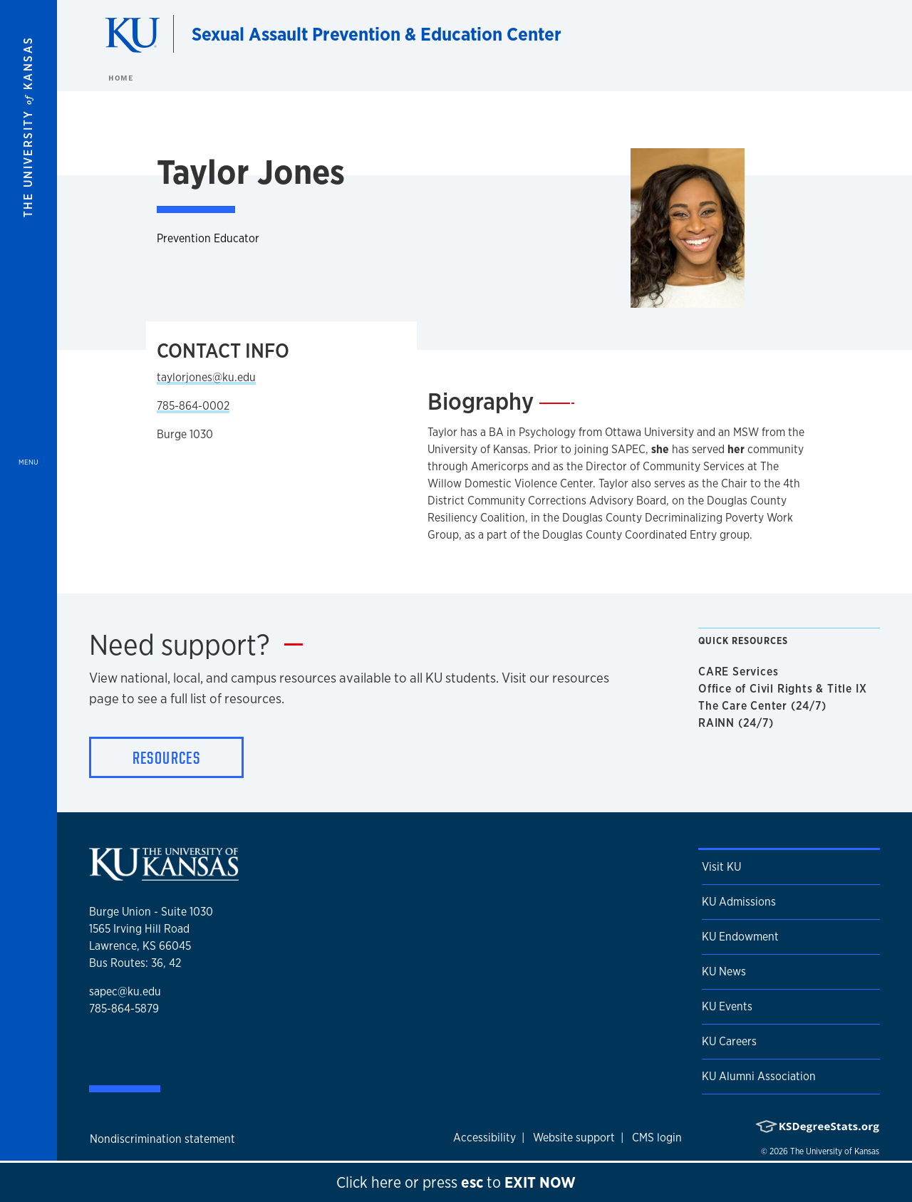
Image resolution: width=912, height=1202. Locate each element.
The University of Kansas (834, 1151)
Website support (574, 1137)
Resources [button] (167, 757)
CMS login (657, 1137)
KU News (724, 971)
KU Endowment (740, 936)
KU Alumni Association (759, 1076)
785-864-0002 (193, 405)
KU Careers (729, 1041)
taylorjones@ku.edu (206, 377)
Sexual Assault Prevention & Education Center (376, 33)
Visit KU (721, 866)
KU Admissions (739, 901)
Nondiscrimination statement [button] (162, 1138)
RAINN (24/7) (738, 722)
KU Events (727, 1006)
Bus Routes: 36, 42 (135, 962)
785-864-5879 (124, 1008)
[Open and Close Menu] (28, 601)
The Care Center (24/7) (765, 705)
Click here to (456, 1182)
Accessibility (484, 1137)
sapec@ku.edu (125, 991)
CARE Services (741, 671)
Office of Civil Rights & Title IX (785, 688)
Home (120, 78)
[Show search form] (849, 34)
